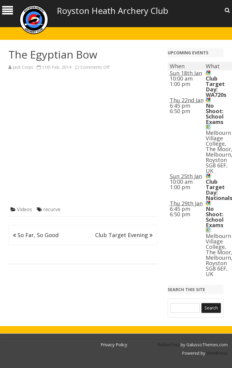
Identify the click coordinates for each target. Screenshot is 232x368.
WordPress (216, 353)
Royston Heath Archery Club (112, 10)
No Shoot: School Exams (215, 113)
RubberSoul (168, 344)
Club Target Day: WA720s (216, 86)
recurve (51, 209)
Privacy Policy (114, 344)
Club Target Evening (124, 235)
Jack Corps (23, 67)
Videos (24, 209)
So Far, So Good (36, 235)
